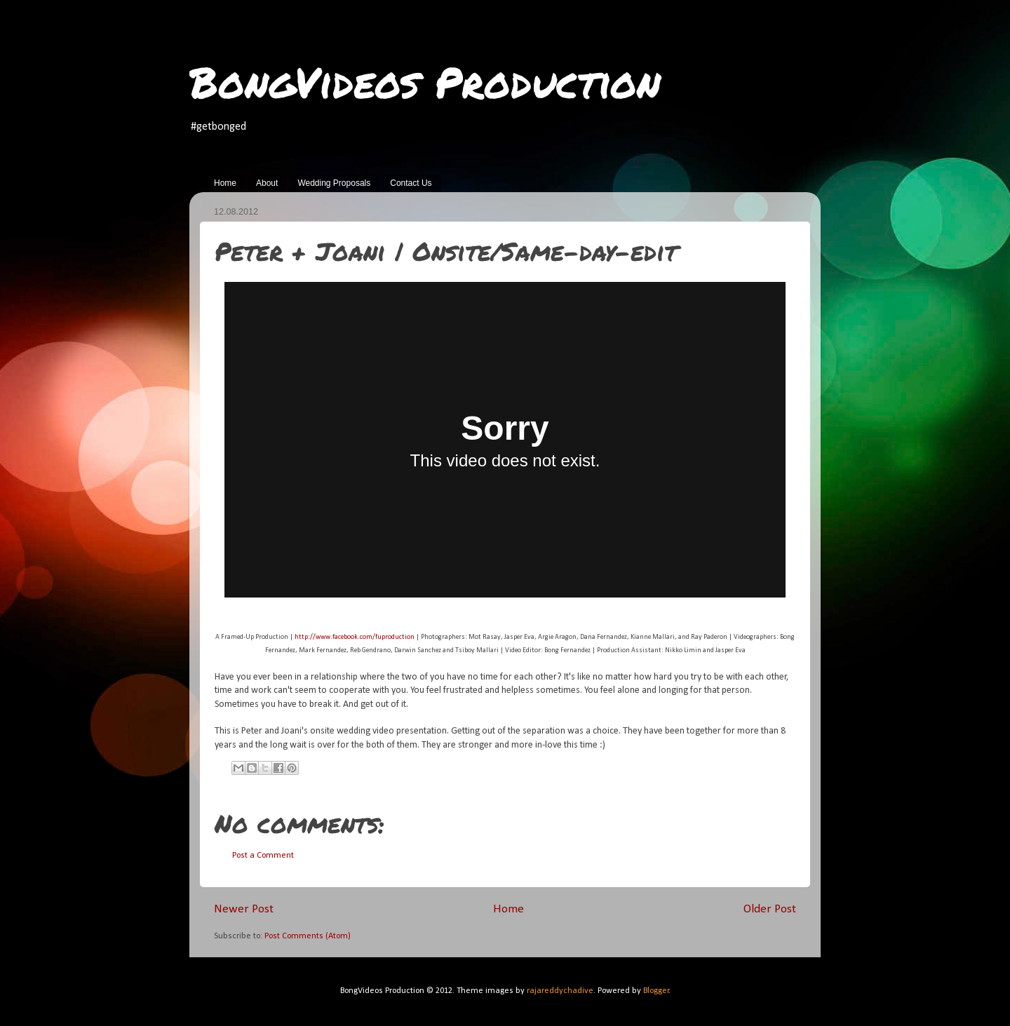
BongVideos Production (425, 81)
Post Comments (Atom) (307, 936)
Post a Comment (263, 855)
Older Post (769, 909)
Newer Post (244, 909)
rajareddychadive (560, 991)
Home (225, 183)
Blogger (656, 991)
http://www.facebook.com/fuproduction (355, 637)
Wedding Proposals (333, 183)
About (267, 183)
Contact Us (410, 183)
